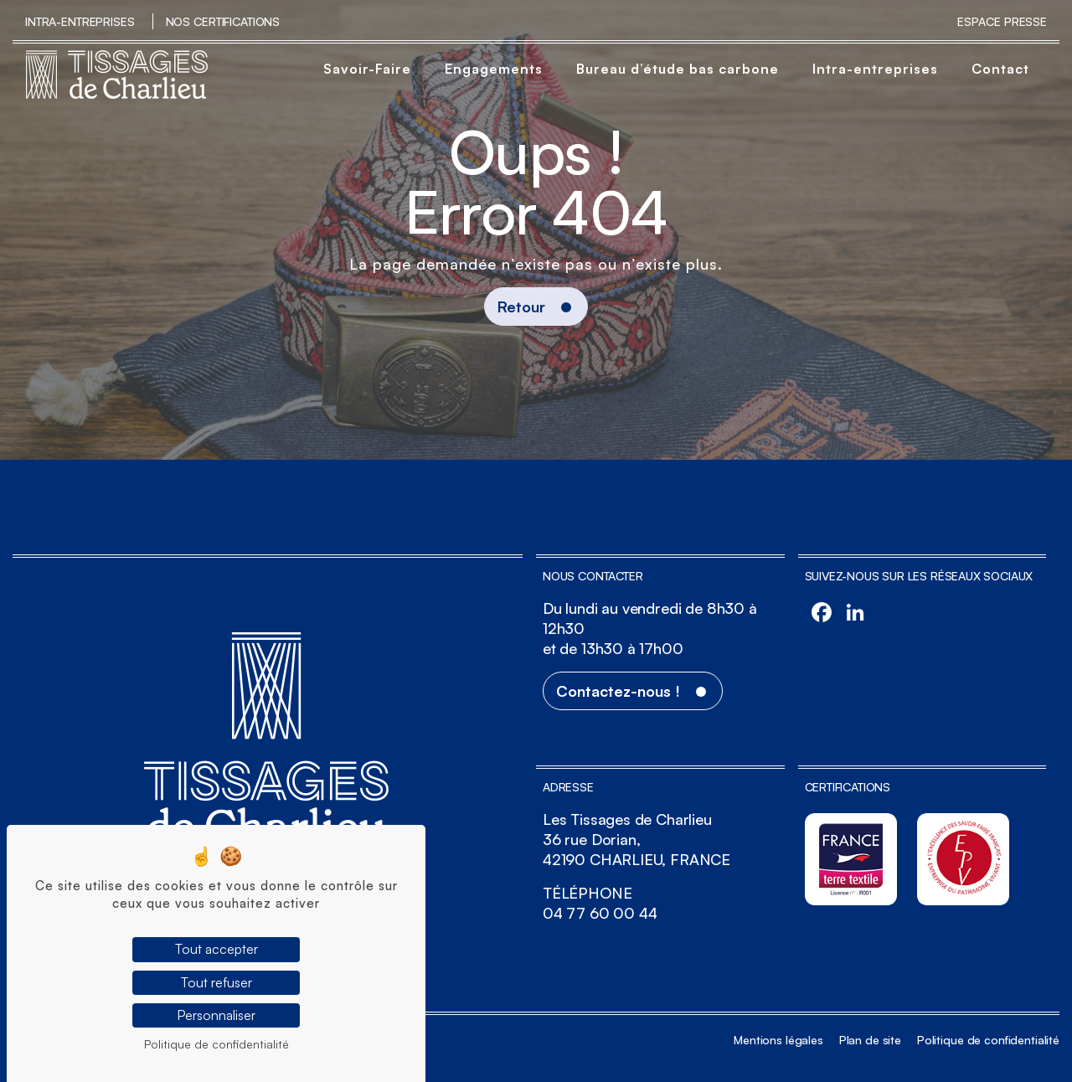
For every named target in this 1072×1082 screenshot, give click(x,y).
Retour (521, 306)
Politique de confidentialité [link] (216, 1044)
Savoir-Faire (367, 68)
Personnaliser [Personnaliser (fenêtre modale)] (216, 1015)
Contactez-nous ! (618, 691)
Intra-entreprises (80, 21)
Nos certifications (223, 21)
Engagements (494, 68)
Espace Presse (1002, 21)
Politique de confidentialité (988, 1040)
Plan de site (870, 1040)
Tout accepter (216, 948)
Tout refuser (216, 982)
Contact (1000, 68)
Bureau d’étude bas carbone (677, 68)
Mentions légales (778, 1040)
